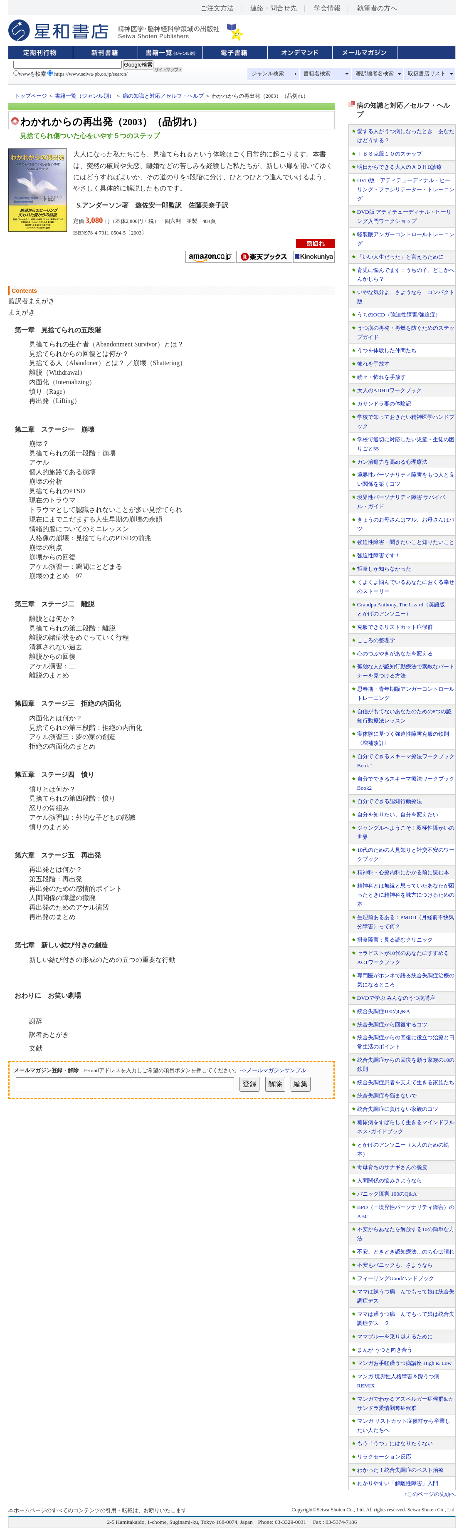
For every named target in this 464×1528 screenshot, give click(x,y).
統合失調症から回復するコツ (392, 1024)
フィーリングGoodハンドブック (395, 1278)
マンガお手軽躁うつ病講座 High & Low (404, 1363)
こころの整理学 (376, 640)
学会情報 (327, 8)
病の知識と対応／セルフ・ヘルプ (163, 96)
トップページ (31, 96)
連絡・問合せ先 (273, 8)
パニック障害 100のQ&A (387, 1194)
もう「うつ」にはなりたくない (395, 1443)
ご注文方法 (217, 8)
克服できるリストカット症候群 (395, 627)
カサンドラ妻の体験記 (384, 404)
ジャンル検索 (268, 74)
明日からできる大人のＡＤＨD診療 (399, 167)
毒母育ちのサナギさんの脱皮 (392, 1167)
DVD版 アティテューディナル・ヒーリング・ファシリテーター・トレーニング (405, 189)
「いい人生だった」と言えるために (400, 257)
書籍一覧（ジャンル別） (84, 96)
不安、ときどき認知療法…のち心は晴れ (405, 1252)
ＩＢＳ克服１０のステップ (389, 154)
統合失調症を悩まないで (387, 1096)
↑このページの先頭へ (430, 1494)
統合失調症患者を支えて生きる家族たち (405, 1082)
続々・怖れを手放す (381, 377)
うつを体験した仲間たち (387, 350)
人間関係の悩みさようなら (389, 1180)
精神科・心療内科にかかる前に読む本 (403, 872)
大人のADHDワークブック (389, 390)
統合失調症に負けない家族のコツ (397, 1109)
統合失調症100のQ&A (383, 1011)
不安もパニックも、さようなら (395, 1265)
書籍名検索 (317, 74)
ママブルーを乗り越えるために (395, 1336)
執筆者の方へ (377, 8)
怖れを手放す (373, 364)
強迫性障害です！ (378, 555)
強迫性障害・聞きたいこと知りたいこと (405, 542)
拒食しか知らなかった (384, 569)
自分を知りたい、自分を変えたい (397, 814)
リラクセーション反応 (384, 1457)
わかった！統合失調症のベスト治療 (400, 1470)
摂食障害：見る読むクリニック (395, 940)
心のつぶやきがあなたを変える (395, 653)
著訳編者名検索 (375, 74)
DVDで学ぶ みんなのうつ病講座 (396, 998)
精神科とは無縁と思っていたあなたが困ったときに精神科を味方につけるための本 (405, 895)
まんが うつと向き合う (384, 1350)
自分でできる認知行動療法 (389, 801)
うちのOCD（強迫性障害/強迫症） (399, 315)
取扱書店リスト (427, 74)
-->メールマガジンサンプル (272, 1070)
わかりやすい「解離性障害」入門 (397, 1483)
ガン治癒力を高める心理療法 (392, 462)
